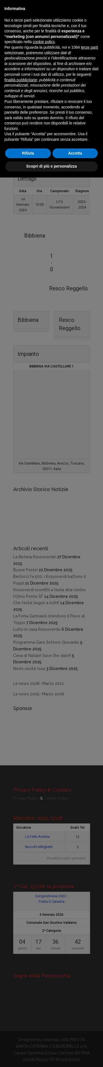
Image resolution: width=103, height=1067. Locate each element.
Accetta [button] (75, 153)
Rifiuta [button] (28, 153)
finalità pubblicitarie (20, 80)
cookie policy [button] (44, 42)
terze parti (89, 47)
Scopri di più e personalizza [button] (51, 166)
